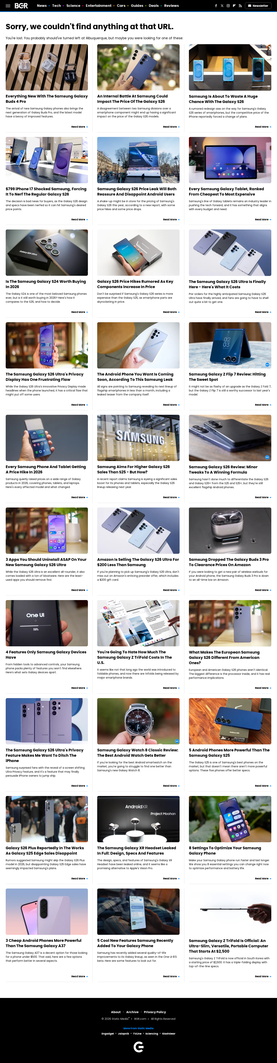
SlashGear (168, 1033)
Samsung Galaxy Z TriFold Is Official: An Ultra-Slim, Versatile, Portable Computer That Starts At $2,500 (228, 946)
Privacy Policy (155, 1012)
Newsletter (258, 6)
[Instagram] (228, 5)
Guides (137, 5)
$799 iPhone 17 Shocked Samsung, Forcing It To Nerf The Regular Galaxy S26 (46, 191)
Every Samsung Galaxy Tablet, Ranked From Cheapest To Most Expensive (226, 191)
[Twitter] (222, 5)
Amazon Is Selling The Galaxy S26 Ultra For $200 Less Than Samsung (138, 562)
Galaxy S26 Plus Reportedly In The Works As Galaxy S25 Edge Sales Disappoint (45, 850)
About (116, 1012)
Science (73, 5)
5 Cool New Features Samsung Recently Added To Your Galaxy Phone (135, 943)
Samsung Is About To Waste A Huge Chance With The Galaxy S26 (223, 99)
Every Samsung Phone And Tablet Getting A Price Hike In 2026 (46, 469)
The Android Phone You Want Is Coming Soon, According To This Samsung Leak (135, 377)
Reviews (171, 5)
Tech (56, 5)
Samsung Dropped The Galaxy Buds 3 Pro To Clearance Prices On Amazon (229, 562)
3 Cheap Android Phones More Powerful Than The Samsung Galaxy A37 (43, 943)
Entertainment (98, 5)
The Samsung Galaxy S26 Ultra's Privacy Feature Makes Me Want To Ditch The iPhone (45, 755)
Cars (121, 5)
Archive (132, 1012)
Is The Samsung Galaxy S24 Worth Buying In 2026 (46, 284)
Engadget (108, 1033)
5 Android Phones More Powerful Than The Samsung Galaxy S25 (229, 753)
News (42, 5)
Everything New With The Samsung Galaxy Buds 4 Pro (47, 99)
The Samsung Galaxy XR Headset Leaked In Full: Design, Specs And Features (136, 850)
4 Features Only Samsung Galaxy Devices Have (46, 655)
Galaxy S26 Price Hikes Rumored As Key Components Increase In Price (135, 284)
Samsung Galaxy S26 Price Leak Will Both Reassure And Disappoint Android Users (136, 191)
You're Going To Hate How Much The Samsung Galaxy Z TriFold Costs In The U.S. (134, 657)
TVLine (137, 1033)
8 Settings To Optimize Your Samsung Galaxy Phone (225, 850)
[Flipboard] (234, 5)
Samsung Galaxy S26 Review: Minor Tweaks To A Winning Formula (223, 469)
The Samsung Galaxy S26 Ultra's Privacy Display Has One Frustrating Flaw (45, 377)
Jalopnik (123, 1033)
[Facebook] (216, 5)
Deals (154, 5)
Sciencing (151, 1033)
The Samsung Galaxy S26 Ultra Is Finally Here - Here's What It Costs (227, 284)
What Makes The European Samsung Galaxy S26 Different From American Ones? (224, 657)
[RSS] (240, 5)
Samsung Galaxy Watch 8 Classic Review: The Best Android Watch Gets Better (137, 753)
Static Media (120, 1019)
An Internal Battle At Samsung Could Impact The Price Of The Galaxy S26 (132, 99)
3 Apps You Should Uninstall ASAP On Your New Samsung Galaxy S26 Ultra (46, 562)
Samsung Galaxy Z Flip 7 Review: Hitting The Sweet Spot (227, 377)
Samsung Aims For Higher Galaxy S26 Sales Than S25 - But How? (133, 469)
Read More (78, 126)
